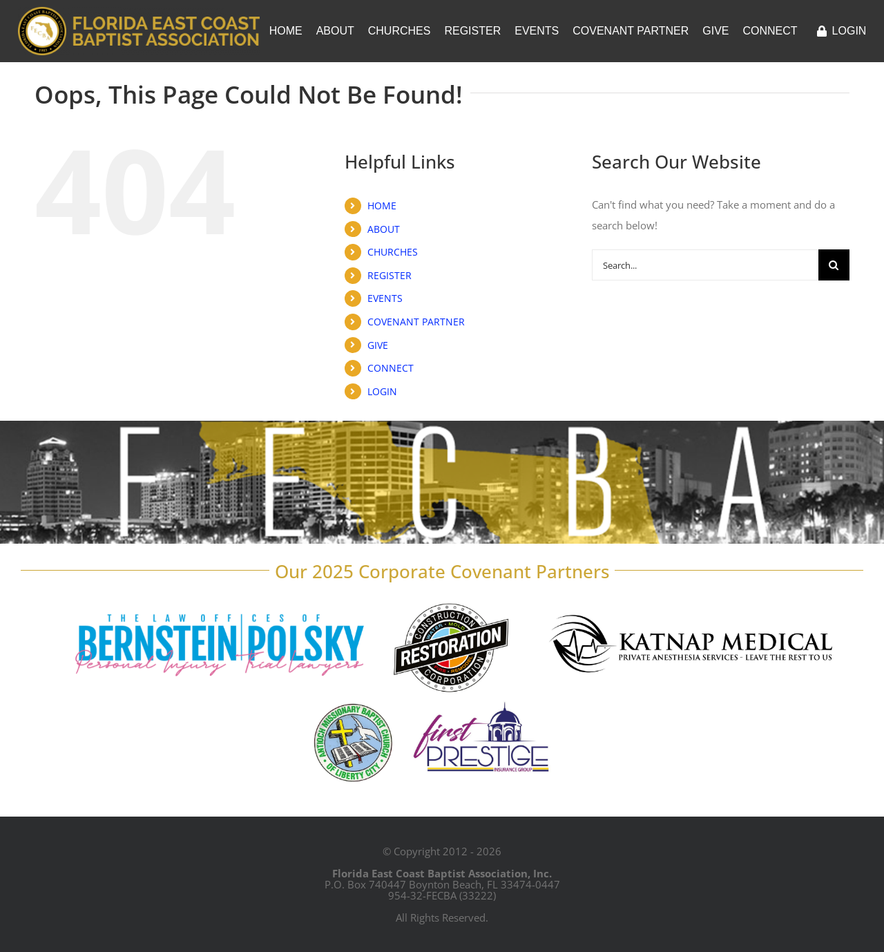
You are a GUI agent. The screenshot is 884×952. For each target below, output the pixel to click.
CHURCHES (392, 251)
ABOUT (383, 229)
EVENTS (385, 298)
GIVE (377, 345)
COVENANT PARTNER (416, 321)
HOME (381, 205)
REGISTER (389, 275)
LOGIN (382, 391)
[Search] (833, 264)
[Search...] (705, 264)
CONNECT (390, 367)
